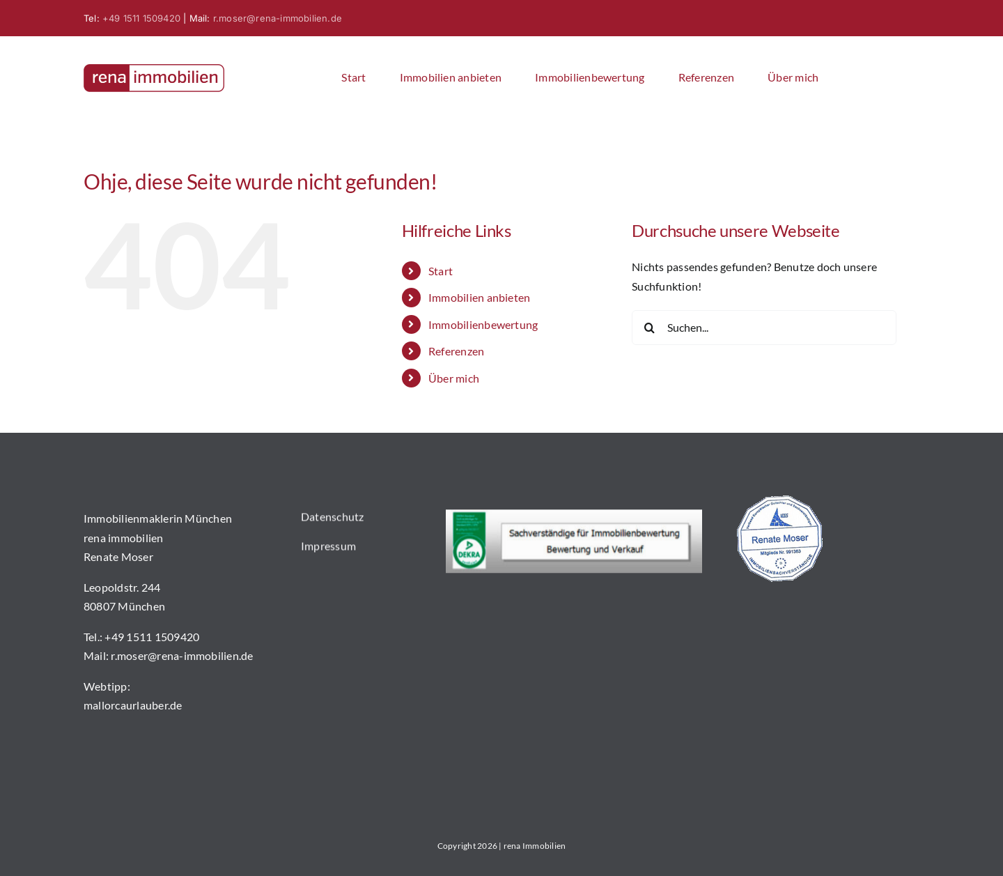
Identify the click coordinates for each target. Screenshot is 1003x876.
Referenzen (456, 351)
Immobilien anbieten (479, 297)
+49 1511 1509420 (141, 18)
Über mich (453, 378)
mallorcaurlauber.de (133, 706)
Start (440, 270)
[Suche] (649, 327)
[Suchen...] (764, 327)
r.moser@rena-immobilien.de (277, 18)
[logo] (154, 69)
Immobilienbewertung (483, 324)
